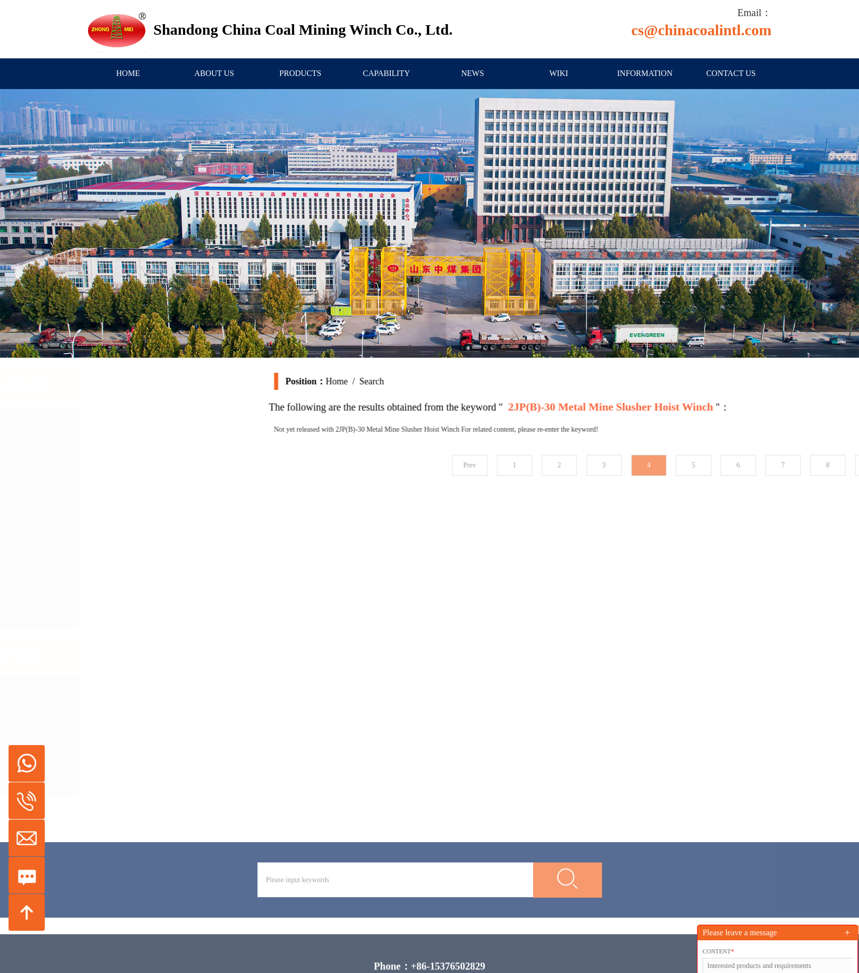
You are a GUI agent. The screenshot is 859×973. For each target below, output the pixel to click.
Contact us (730, 73)
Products (300, 73)
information (644, 73)
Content (718, 951)
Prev (570, 465)
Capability (386, 73)
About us (214, 73)
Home (128, 73)
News (472, 73)
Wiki (558, 73)
